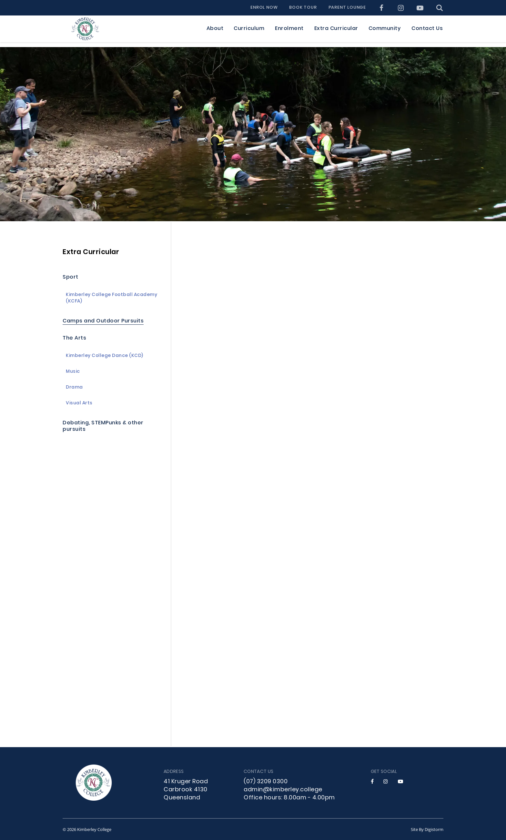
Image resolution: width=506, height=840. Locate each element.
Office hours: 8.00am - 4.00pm (289, 798)
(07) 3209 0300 (266, 781)
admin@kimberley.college (283, 790)
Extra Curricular (91, 252)
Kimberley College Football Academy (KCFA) (111, 298)
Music (73, 372)
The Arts (74, 338)
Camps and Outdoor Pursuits (103, 321)
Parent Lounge (347, 7)
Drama (74, 387)
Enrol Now (264, 7)
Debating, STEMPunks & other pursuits (103, 426)
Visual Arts (79, 403)
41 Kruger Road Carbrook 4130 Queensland (186, 790)
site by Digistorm (427, 829)
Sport (70, 277)
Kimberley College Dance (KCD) (104, 356)
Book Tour (303, 7)
